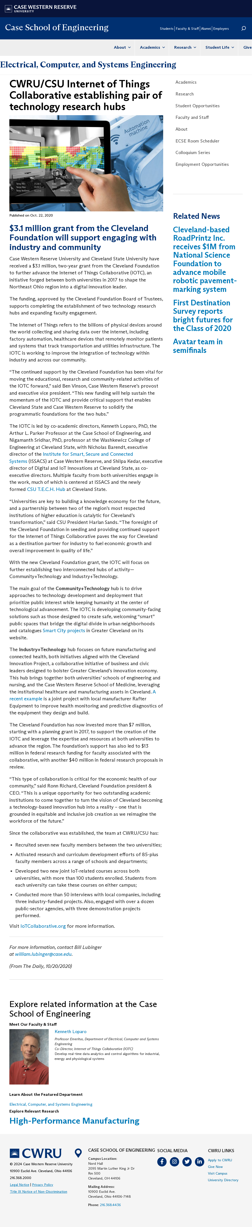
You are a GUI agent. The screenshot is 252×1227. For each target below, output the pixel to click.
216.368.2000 (20, 1178)
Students (166, 28)
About (121, 47)
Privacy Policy (42, 1184)
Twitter (187, 1161)
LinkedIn (200, 1161)
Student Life (219, 47)
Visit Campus (217, 1173)
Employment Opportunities (202, 164)
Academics (152, 47)
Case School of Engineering (57, 27)
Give (247, 47)
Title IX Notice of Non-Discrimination (38, 1191)
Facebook (162, 1161)
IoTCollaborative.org (43, 926)
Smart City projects (64, 630)
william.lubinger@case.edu (43, 954)
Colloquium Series (192, 152)
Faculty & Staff (187, 28)
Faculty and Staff (192, 117)
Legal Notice (19, 1184)
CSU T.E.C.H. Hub (46, 489)
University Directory (223, 1180)
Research (184, 47)
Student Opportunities (197, 106)
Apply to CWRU (220, 1160)
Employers (221, 28)
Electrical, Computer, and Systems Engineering (88, 64)
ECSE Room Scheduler (197, 141)
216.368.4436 (110, 1205)
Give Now (215, 1166)
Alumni (206, 28)
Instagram (175, 1161)
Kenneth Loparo (70, 1031)
